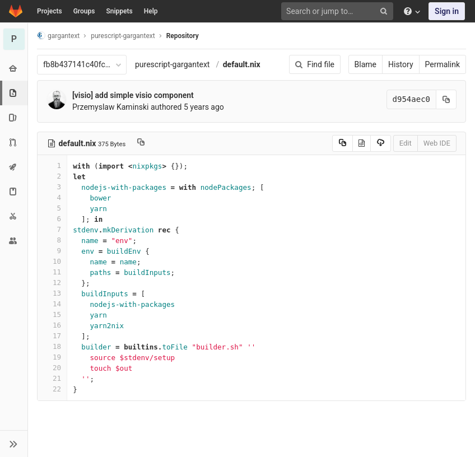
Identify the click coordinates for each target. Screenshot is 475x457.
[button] (13, 443)
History (400, 64)
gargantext (58, 35)
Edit (405, 143)
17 (52, 336)
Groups (84, 11)
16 (52, 325)
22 (52, 389)
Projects (49, 11)
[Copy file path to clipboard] (141, 143)
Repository (182, 36)
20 (52, 367)
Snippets (119, 11)
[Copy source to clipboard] (342, 143)
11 (52, 272)
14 (52, 304)
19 (52, 357)
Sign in (447, 11)
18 (52, 346)
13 (52, 293)
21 (52, 378)
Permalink (442, 64)
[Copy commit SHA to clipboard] (446, 99)
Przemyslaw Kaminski (110, 106)
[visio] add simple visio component (133, 95)
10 (52, 261)
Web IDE (436, 143)
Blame (365, 64)
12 (52, 282)
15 (52, 314)
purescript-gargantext (172, 64)
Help (151, 11)
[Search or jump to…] (339, 11)
